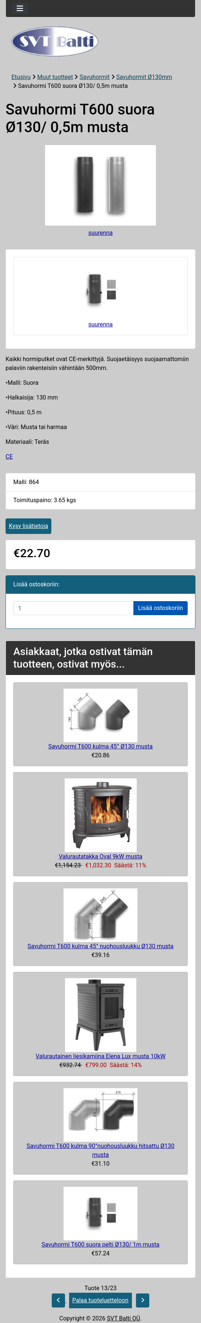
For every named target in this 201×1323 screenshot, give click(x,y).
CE (9, 456)
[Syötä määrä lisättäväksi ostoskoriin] (73, 608)
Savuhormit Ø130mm (144, 76)
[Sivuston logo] (100, 41)
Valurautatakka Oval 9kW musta (100, 856)
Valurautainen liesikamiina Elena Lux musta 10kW (100, 1056)
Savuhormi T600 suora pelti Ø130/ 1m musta (100, 1244)
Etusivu (21, 76)
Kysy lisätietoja (28, 525)
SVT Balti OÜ (123, 1318)
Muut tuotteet (55, 76)
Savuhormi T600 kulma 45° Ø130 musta (100, 746)
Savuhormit (94, 76)
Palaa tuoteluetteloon (100, 1300)
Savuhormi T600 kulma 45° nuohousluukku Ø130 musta (101, 946)
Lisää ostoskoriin (160, 607)
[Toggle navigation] (20, 8)
